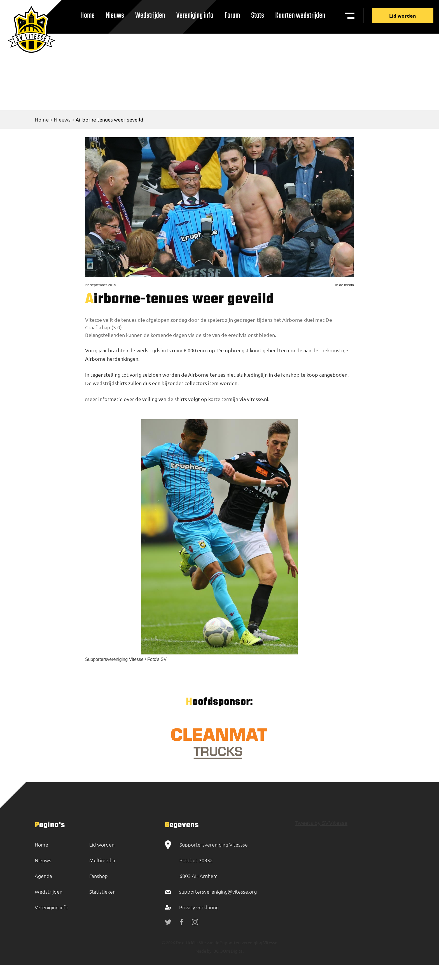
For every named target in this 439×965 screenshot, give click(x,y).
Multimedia (102, 860)
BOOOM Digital (228, 951)
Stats (257, 16)
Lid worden (402, 15)
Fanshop (98, 876)
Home (87, 16)
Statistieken (102, 891)
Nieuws (115, 16)
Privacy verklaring (199, 907)
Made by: (204, 951)
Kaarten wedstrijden (300, 16)
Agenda (43, 876)
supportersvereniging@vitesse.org (218, 891)
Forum (232, 16)
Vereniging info (194, 16)
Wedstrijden (150, 16)
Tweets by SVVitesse (321, 822)
